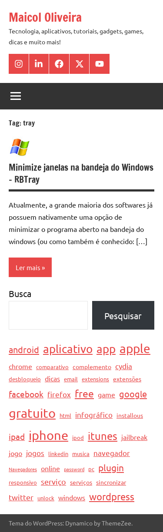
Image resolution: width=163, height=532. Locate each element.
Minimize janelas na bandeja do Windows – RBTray (81, 173)
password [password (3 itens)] (74, 469)
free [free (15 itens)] (84, 393)
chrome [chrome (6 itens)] (20, 366)
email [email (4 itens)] (71, 379)
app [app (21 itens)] (106, 349)
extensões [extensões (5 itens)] (127, 379)
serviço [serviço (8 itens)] (53, 481)
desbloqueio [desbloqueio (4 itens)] (25, 379)
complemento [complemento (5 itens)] (92, 366)
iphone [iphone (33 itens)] (48, 435)
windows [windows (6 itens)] (71, 497)
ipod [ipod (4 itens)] (78, 437)
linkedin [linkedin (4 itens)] (58, 453)
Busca (20, 293)
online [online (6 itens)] (50, 468)
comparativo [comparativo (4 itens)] (52, 366)
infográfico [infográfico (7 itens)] (94, 414)
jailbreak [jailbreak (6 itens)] (134, 437)
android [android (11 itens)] (24, 349)
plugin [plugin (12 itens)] (111, 467)
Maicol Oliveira (45, 17)
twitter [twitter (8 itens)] (21, 497)
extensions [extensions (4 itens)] (95, 379)
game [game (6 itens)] (106, 394)
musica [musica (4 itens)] (81, 453)
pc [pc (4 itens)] (91, 469)
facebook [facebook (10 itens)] (26, 394)
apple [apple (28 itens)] (135, 348)
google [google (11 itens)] (133, 393)
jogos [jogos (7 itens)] (35, 452)
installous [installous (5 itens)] (129, 415)
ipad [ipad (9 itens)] (17, 436)
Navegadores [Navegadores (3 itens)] (23, 469)
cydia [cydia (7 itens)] (123, 365)
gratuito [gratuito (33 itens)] (32, 413)
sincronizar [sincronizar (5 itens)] (111, 482)
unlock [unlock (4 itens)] (45, 498)
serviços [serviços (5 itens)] (81, 482)
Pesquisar (123, 315)
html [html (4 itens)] (65, 415)
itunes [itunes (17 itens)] (102, 436)
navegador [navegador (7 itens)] (111, 452)
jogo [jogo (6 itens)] (15, 453)
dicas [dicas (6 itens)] (52, 378)
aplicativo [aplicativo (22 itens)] (68, 349)
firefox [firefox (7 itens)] (59, 394)
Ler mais (28, 267)
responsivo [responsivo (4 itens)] (23, 482)
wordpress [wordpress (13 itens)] (111, 496)
